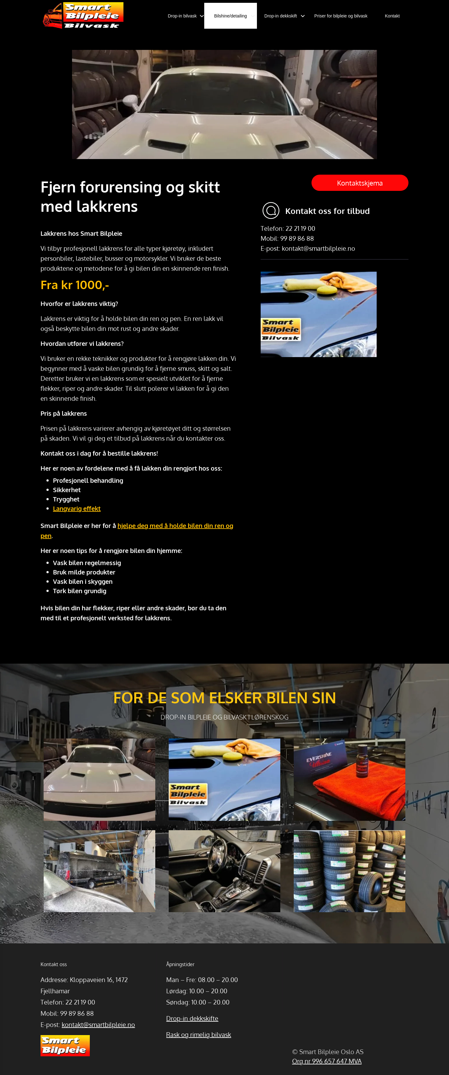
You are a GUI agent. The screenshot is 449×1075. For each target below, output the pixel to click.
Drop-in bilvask (182, 15)
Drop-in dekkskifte (192, 1018)
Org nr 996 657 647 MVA (327, 1061)
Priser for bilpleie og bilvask (340, 15)
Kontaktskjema (360, 182)
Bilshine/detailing (230, 15)
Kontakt (392, 15)
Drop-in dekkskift (280, 15)
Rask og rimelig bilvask (198, 1034)
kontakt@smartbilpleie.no (98, 1024)
